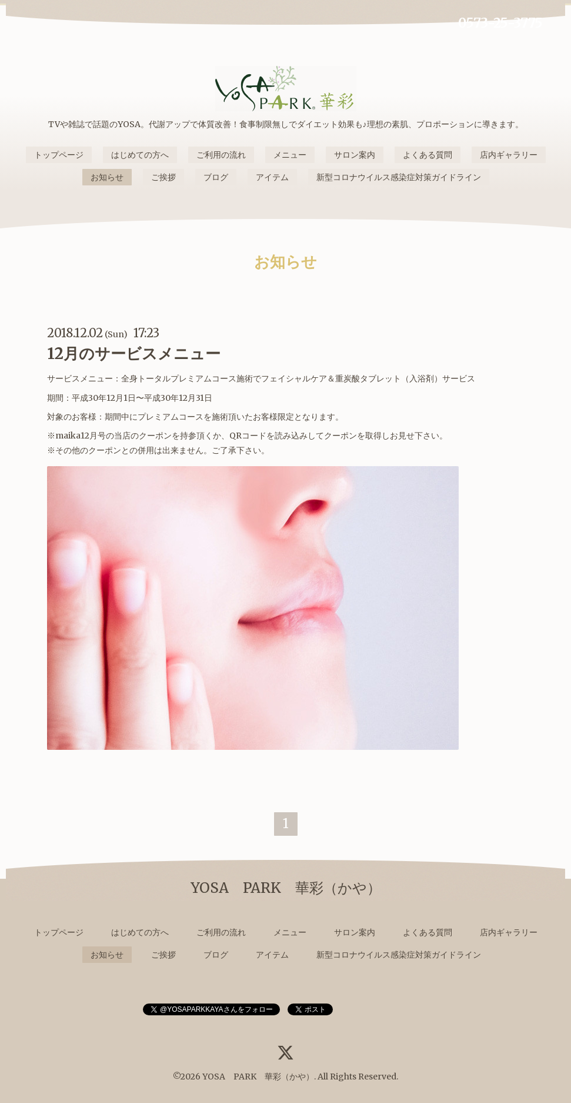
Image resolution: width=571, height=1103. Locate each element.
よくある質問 (427, 154)
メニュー (289, 154)
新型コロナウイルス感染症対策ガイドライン (398, 177)
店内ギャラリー (508, 154)
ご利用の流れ (221, 154)
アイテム (272, 177)
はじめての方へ (140, 154)
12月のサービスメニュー (134, 353)
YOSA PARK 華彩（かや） (258, 1076)
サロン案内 (354, 154)
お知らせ (107, 177)
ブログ (215, 177)
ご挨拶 (163, 177)
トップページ (59, 154)
